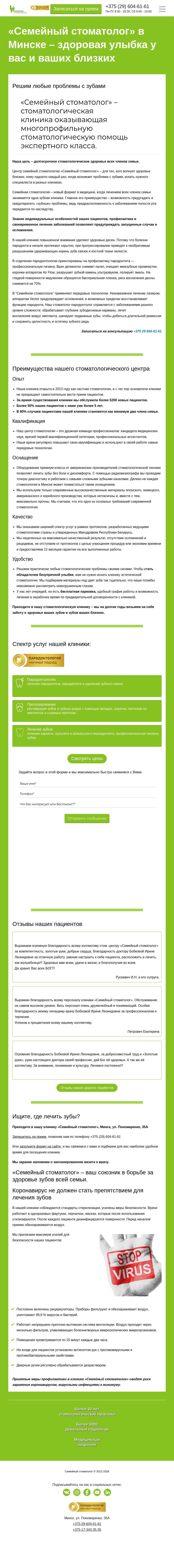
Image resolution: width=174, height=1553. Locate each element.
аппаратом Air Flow (40, 272)
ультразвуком (107, 272)
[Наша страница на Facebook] (87, 1492)
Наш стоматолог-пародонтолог (68, 304)
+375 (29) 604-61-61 (127, 6)
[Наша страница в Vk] (66, 1492)
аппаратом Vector (25, 299)
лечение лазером (146, 293)
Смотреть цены (87, 758)
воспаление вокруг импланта (34, 316)
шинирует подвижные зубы (79, 316)
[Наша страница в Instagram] (76, 1492)
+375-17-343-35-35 (87, 1529)
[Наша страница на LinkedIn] (107, 1492)
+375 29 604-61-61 (147, 331)
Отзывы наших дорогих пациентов (86, 1088)
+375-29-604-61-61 (87, 1524)
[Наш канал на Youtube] (97, 1492)
